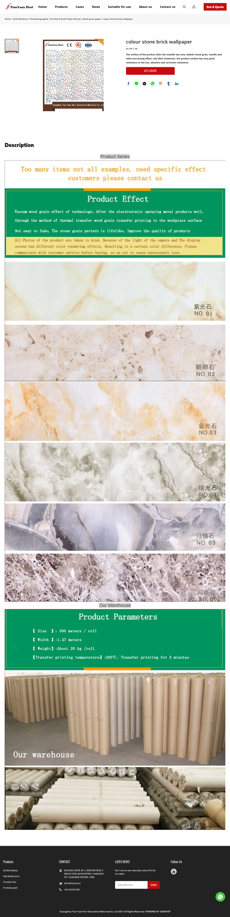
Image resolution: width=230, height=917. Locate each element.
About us (145, 7)
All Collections (20, 18)
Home (42, 7)
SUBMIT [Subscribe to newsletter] (153, 885)
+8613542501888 (72, 889)
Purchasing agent (39, 18)
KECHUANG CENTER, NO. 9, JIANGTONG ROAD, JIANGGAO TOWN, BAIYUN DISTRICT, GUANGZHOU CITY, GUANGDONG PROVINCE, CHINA (84, 874)
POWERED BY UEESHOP (157, 911)
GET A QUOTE (150, 71)
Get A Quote (215, 7)
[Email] (131, 885)
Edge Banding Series (11, 876)
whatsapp (152, 83)
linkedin (176, 83)
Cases (80, 7)
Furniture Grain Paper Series (65, 18)
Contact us (167, 7)
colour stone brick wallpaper (118, 18)
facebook (128, 83)
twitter (144, 83)
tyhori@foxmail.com (72, 883)
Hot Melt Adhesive (10, 870)
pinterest (160, 83)
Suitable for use (119, 7)
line (136, 83)
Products (61, 7)
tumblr (168, 83)
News (96, 7)
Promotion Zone (9, 881)
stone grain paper (92, 18)
